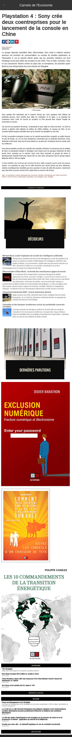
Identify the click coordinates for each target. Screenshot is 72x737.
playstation (29, 177)
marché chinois (12, 177)
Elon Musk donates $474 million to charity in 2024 (19, 670)
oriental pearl (21, 177)
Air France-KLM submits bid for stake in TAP (17, 681)
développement (25, 175)
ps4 (34, 177)
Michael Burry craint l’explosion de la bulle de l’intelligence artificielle (31, 255)
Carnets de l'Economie (36, 5)
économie (33, 175)
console (17, 175)
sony (44, 177)
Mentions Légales (9, 732)
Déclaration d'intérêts (27, 732)
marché (4, 177)
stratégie (49, 177)
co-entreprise (10, 175)
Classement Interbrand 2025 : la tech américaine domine (26, 289)
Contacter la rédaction (36, 187)
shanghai (39, 177)
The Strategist (6, 665)
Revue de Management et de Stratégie (15, 698)
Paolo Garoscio (6, 47)
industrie (39, 175)
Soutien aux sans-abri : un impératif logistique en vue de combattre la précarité (28, 718)
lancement (61, 175)
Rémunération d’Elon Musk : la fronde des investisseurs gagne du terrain (32, 270)
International (47, 175)
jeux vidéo (54, 175)
